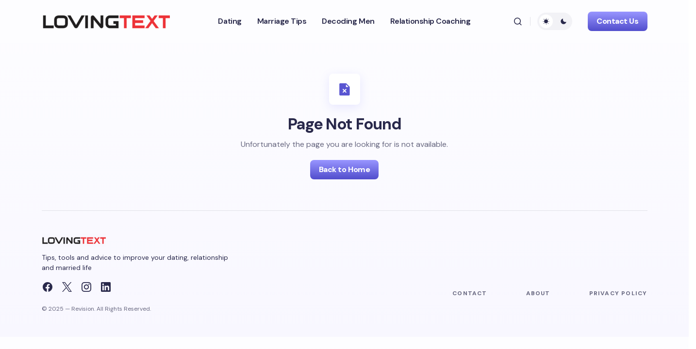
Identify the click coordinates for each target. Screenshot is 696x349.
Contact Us (617, 21)
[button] (517, 21)
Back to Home (344, 169)
